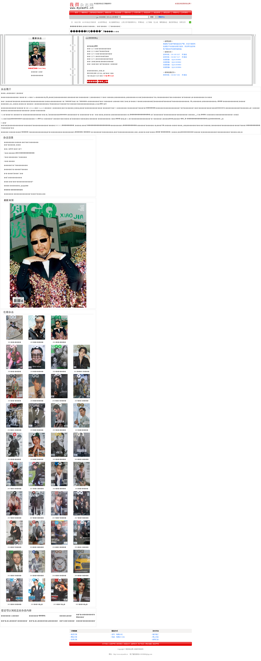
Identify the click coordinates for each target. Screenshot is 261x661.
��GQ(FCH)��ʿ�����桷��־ (99, 54)
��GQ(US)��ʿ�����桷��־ (99, 49)
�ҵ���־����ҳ (87, 26)
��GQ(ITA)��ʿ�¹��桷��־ (98, 56)
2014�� (116, 31)
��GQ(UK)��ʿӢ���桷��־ (98, 51)
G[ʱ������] (114, 26)
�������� (94, 81)
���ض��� (104, 81)
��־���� (102, 26)
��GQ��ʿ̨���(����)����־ (100, 61)
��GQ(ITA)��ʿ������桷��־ (100, 59)
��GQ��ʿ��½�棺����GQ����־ (102, 64)
